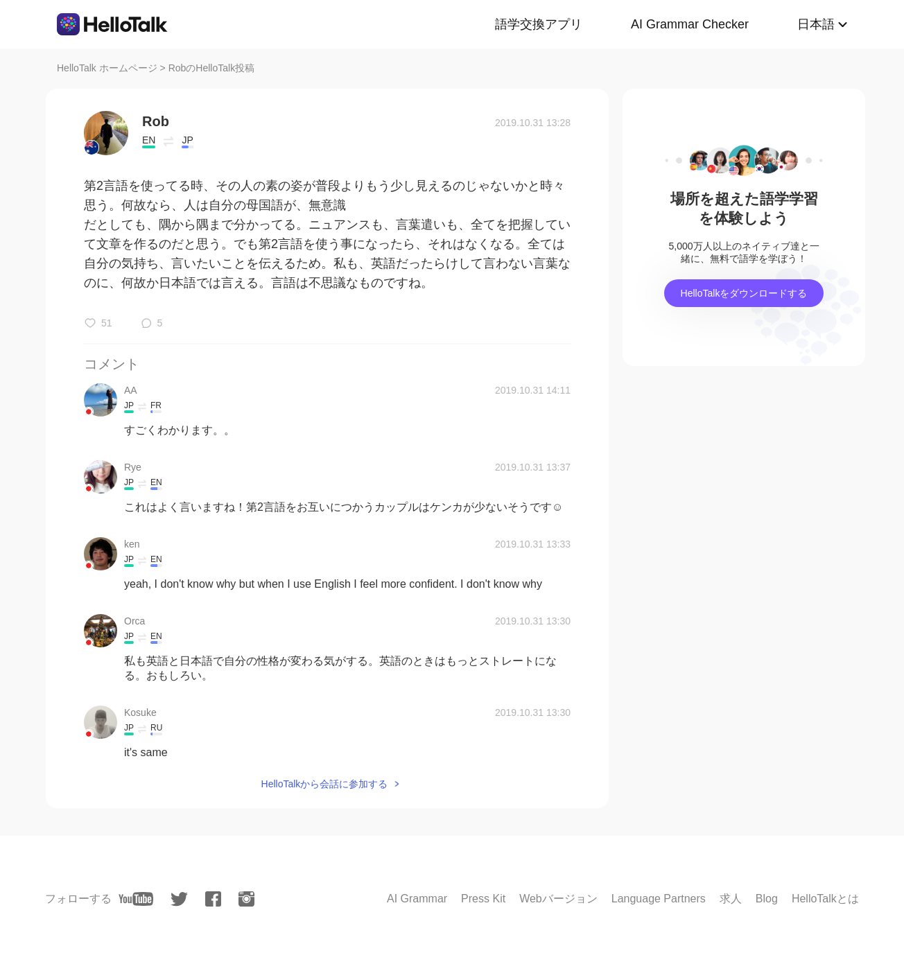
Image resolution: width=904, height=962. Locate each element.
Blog (767, 898)
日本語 (816, 24)
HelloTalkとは (825, 898)
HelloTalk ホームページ (107, 67)
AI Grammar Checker (690, 24)
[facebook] (213, 899)
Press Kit (483, 898)
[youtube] (136, 899)
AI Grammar (417, 898)
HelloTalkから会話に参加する (324, 783)
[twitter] (179, 899)
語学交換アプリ (538, 24)
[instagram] (246, 899)
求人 (731, 898)
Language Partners (658, 898)
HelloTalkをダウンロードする (744, 293)
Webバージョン (558, 898)
